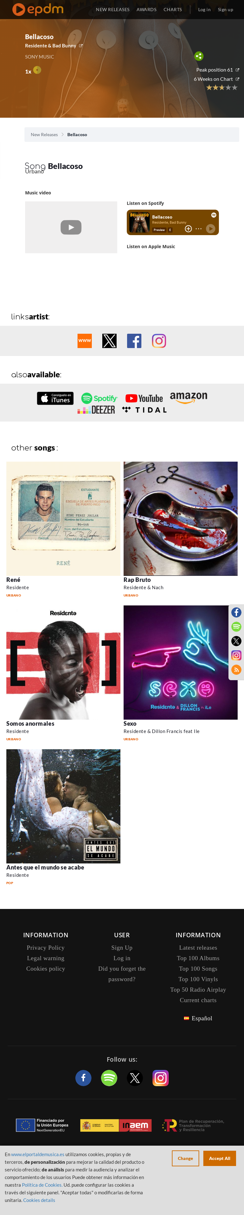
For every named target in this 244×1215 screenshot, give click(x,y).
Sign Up (122, 947)
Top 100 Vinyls (198, 979)
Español (202, 1018)
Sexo (130, 723)
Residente (17, 587)
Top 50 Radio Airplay (198, 989)
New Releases (44, 134)
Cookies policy (45, 968)
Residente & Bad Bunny (50, 45)
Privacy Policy (45, 947)
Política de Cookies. (42, 1185)
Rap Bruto (137, 579)
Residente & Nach (143, 587)
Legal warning (45, 958)
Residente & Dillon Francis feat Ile (162, 731)
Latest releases (198, 947)
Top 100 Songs (198, 968)
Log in (204, 9)
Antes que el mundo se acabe (45, 867)
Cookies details (39, 1200)
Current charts (198, 1000)
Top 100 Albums (198, 958)
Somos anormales (30, 723)
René (13, 579)
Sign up (225, 9)
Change (185, 1158)
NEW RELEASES (112, 9)
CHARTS (173, 9)
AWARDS (146, 9)
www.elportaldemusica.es (37, 1154)
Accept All (219, 1158)
